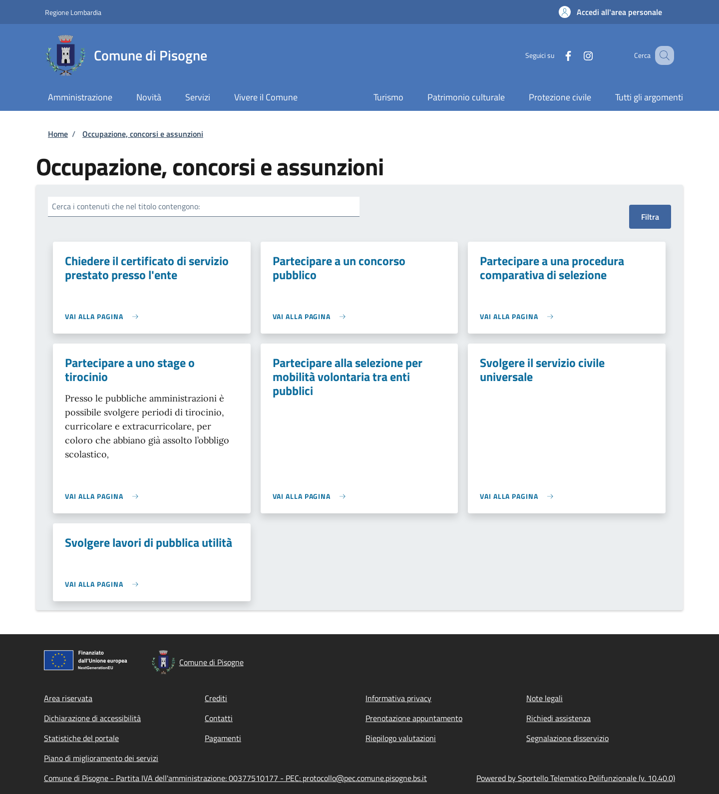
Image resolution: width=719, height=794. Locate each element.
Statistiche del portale (81, 738)
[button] (610, 12)
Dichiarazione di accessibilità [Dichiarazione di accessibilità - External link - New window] (92, 718)
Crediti (216, 698)
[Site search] (662, 55)
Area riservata (68, 698)
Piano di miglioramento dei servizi (101, 758)
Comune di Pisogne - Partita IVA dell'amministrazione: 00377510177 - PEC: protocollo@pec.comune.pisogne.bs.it (235, 778)
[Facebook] (556, 55)
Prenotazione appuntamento (413, 718)
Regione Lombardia (73, 12)
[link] (104, 316)
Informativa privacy (398, 698)
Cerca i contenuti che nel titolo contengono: (126, 206)
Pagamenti (223, 738)
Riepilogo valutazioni (400, 738)
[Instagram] (576, 55)
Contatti (219, 718)
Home (58, 134)
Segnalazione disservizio (567, 738)
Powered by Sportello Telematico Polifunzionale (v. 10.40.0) (575, 778)
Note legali (544, 698)
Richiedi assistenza (558, 718)
